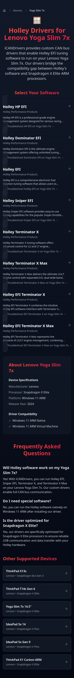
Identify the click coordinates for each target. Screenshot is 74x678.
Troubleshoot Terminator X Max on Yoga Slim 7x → (37, 282)
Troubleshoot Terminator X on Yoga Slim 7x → (34, 251)
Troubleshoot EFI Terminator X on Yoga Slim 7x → (36, 314)
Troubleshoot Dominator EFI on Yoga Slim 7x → (35, 157)
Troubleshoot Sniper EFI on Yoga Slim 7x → (32, 220)
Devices (17, 10)
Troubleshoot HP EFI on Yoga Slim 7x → (30, 126)
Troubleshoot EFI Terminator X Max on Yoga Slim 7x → (39, 345)
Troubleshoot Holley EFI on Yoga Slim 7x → (32, 189)
